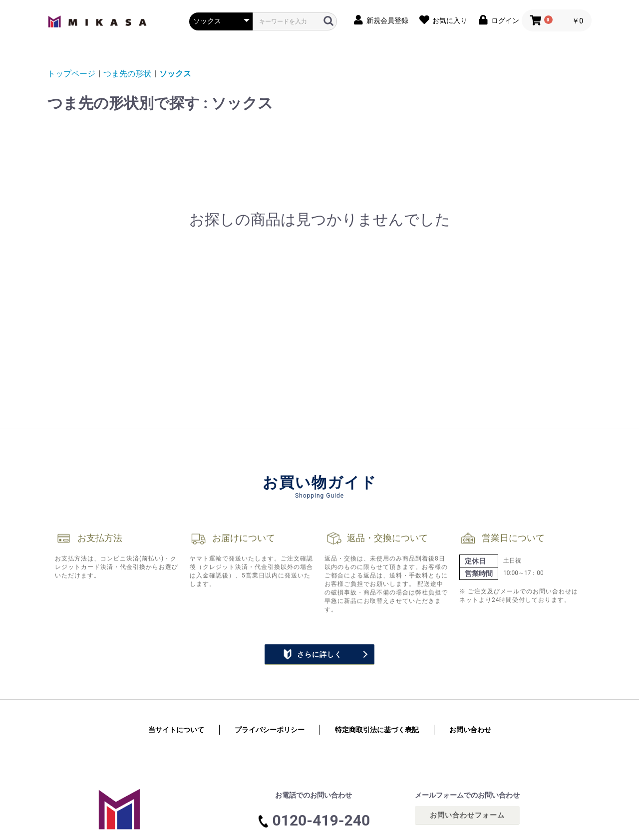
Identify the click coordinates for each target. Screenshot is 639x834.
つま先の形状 (127, 73)
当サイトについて (176, 730)
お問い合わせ (470, 730)
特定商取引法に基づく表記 (377, 730)
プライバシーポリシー (270, 730)
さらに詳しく (312, 654)
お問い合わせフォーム (467, 815)
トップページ (71, 73)
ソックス (175, 73)
